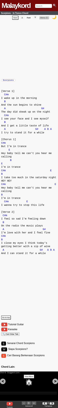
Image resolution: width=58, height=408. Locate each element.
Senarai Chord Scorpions (21, 346)
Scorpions (8, 81)
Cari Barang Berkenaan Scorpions (26, 358)
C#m (6, 96)
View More (29, 381)
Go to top (6, 319)
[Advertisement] (29, 49)
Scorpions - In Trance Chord (14, 13)
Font (29, 18)
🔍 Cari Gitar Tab (10, 336)
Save (15, 18)
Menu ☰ (44, 18)
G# (42, 110)
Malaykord (16, 5)
